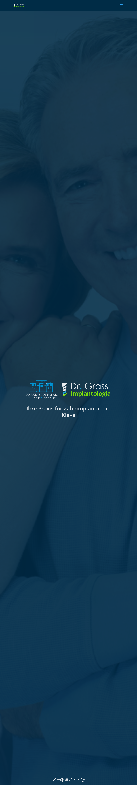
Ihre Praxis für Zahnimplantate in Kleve (68, 411)
